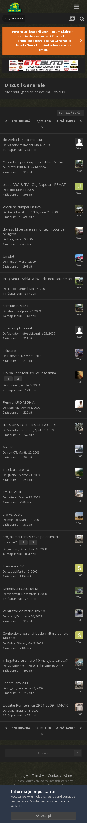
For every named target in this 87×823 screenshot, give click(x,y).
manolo (12, 520)
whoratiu (13, 594)
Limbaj (21, 775)
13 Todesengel (17, 289)
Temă (38, 775)
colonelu (13, 385)
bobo (11, 190)
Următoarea (65, 121)
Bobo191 (13, 356)
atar (10, 710)
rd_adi (11, 688)
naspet (12, 261)
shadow (13, 311)
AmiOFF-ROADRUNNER (22, 212)
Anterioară (21, 121)
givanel (12, 475)
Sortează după (70, 112)
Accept (43, 815)
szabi (11, 571)
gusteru (12, 549)
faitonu (12, 497)
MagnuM (13, 407)
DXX (10, 239)
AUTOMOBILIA (17, 167)
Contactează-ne (60, 775)
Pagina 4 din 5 (43, 124)
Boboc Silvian (16, 643)
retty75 (12, 452)
